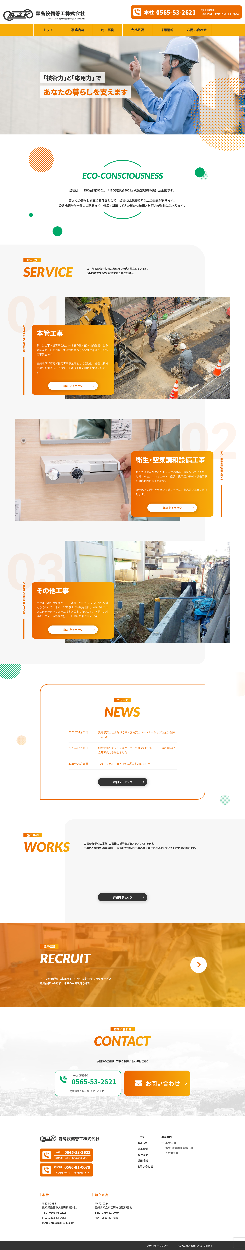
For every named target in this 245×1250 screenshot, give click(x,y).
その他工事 (171, 1153)
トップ (48, 29)
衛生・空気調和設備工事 (179, 1148)
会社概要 (137, 29)
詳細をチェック (73, 386)
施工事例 (107, 29)
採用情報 (167, 29)
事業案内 (166, 1136)
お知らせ (142, 1142)
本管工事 (170, 1142)
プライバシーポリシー (157, 1245)
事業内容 (77, 29)
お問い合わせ (197, 29)
